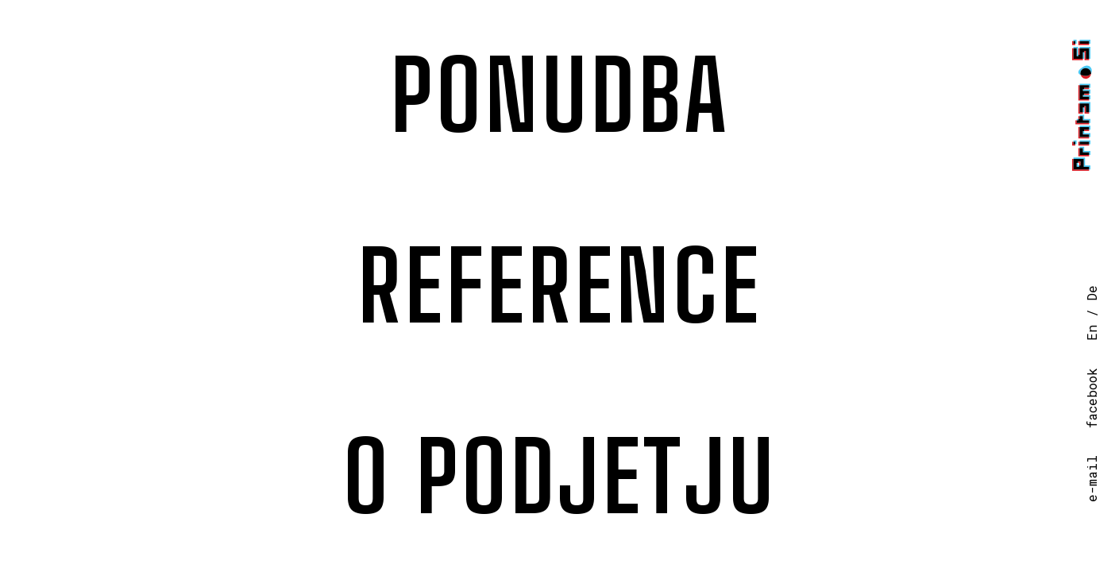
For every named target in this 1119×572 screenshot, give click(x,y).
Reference (559, 286)
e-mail (1091, 478)
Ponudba (560, 95)
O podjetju (560, 476)
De (1091, 293)
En (1091, 333)
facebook (1091, 398)
